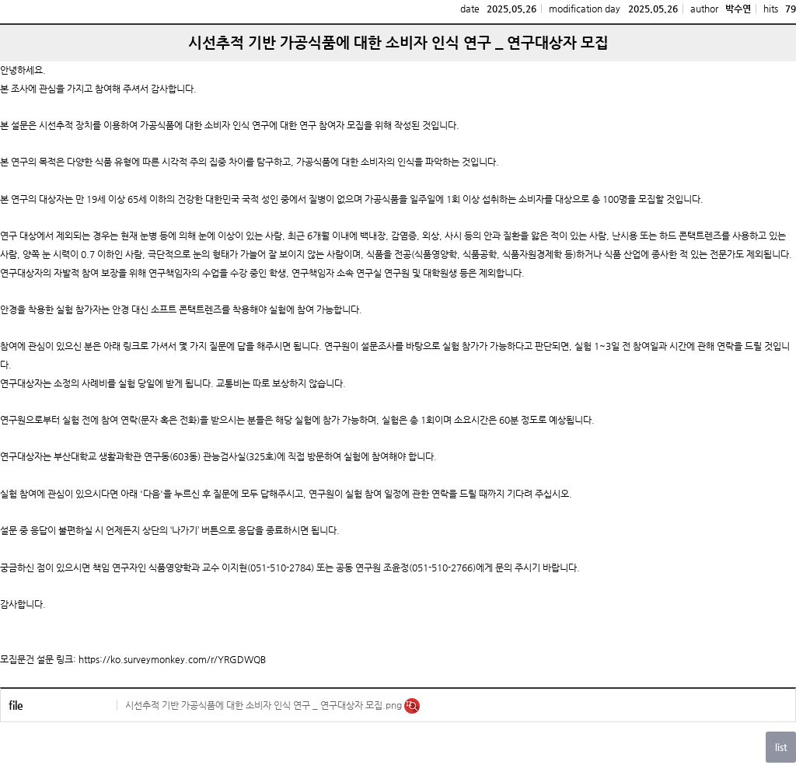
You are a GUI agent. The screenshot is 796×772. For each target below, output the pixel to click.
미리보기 (412, 706)
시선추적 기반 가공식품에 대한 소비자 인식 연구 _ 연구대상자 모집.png (264, 705)
